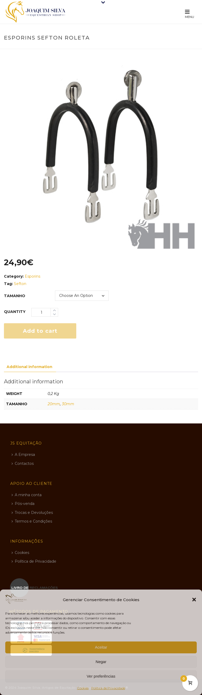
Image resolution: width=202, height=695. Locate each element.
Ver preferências (101, 676)
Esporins (32, 276)
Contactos (23, 463)
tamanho (14, 295)
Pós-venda (23, 503)
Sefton (20, 283)
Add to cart (40, 331)
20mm (54, 404)
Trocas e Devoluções (32, 512)
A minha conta (27, 495)
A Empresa (23, 454)
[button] (194, 599)
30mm (68, 404)
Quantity (15, 311)
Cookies (83, 688)
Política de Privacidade (108, 688)
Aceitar (101, 647)
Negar (101, 661)
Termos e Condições (32, 521)
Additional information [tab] (29, 366)
